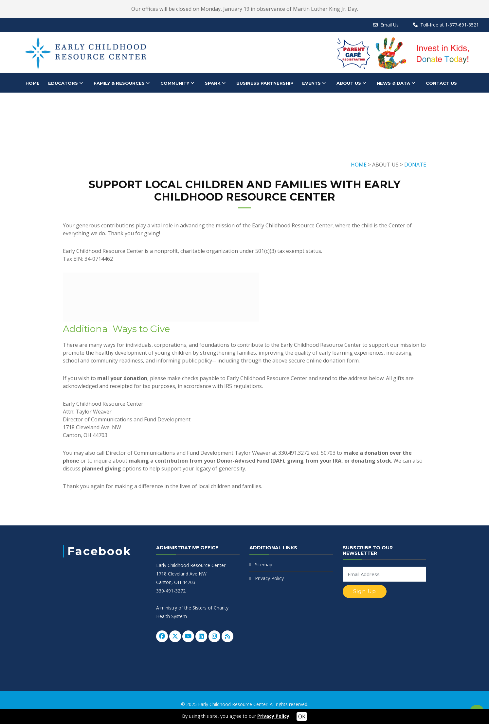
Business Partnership (265, 83)
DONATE (415, 164)
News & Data (393, 83)
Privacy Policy (269, 578)
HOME (33, 83)
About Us (348, 83)
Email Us (389, 25)
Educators (63, 83)
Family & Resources (119, 83)
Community (174, 83)
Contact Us (441, 83)
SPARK (213, 83)
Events (311, 83)
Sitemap (263, 564)
